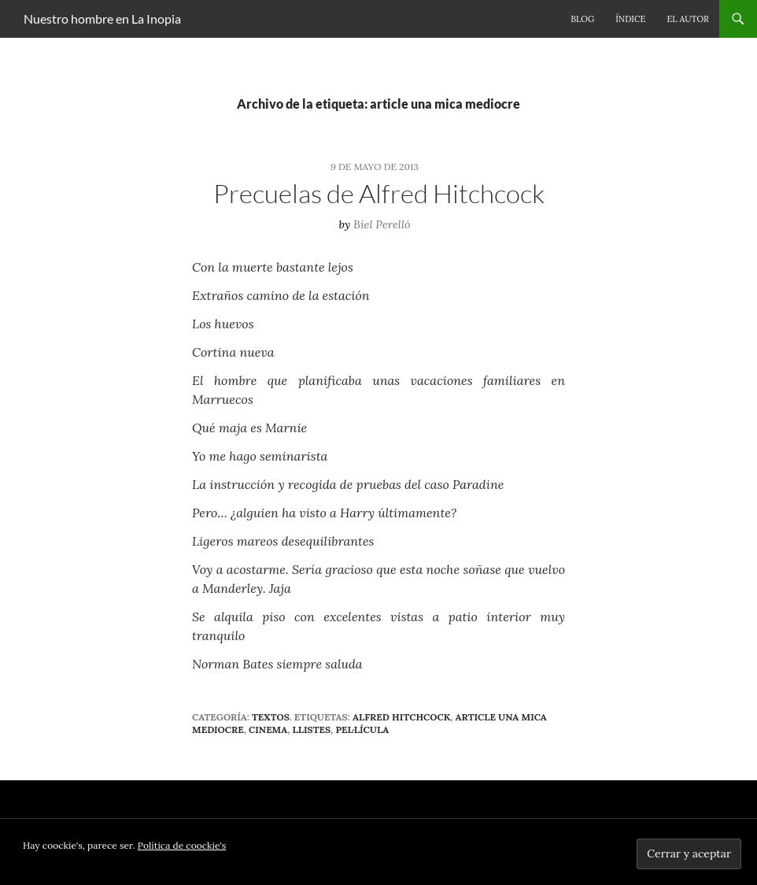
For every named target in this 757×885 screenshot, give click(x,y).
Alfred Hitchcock (401, 717)
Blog (582, 18)
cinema (268, 729)
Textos (271, 717)
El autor (688, 18)
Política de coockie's (182, 845)
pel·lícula (362, 729)
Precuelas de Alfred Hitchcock (379, 193)
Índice (630, 18)
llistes (311, 729)
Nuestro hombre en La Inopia (102, 18)
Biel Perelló (382, 224)
